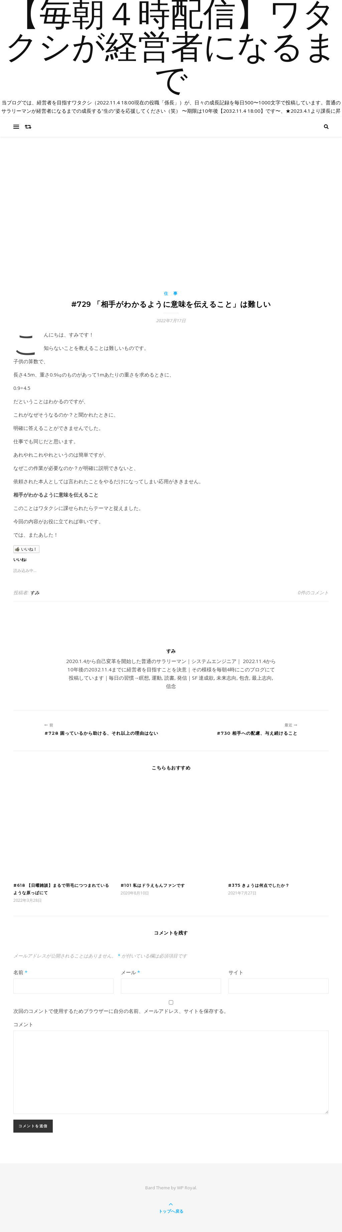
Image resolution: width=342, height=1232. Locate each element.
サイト (235, 972)
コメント (23, 1024)
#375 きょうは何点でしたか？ (259, 885)
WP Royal (186, 1188)
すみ (34, 592)
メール (130, 972)
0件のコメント (313, 592)
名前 (20, 972)
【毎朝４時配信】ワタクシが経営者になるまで (171, 100)
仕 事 (171, 293)
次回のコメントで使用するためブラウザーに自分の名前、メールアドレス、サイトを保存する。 (121, 1011)
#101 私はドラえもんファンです (153, 885)
